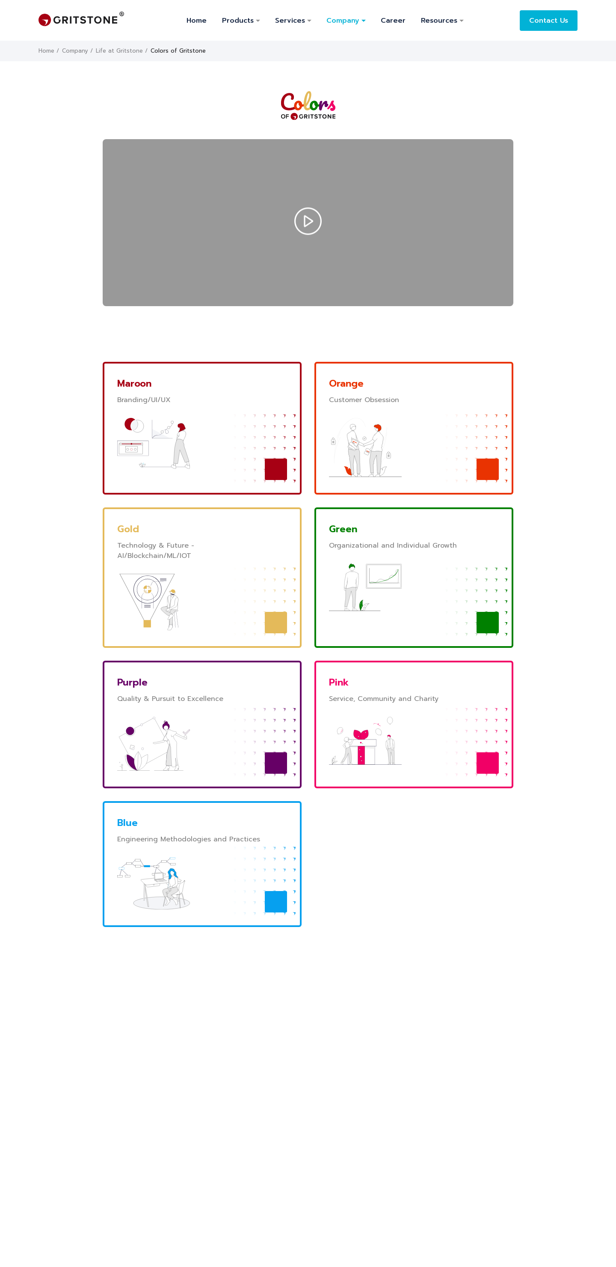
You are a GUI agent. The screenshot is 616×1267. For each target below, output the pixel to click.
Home (197, 20)
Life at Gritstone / (122, 51)
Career (393, 20)
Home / (48, 51)
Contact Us (548, 20)
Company (342, 20)
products (238, 20)
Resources (439, 20)
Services (290, 20)
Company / (77, 51)
